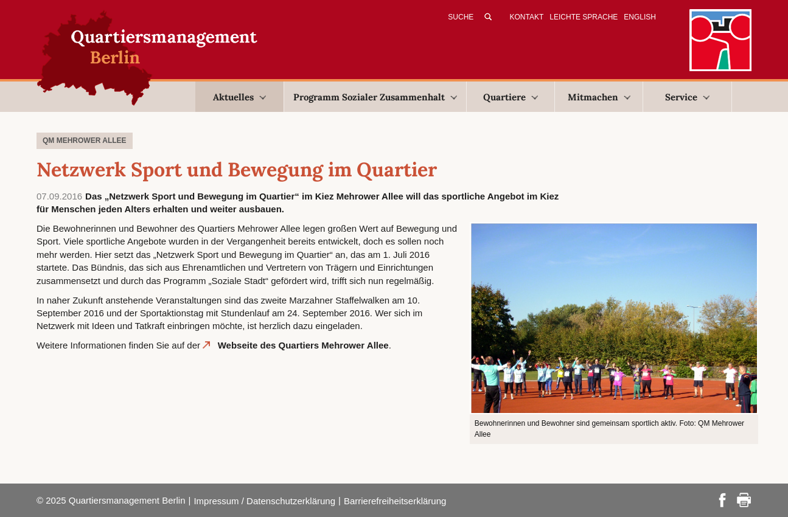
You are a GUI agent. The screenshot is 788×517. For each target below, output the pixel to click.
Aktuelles (239, 97)
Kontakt (527, 17)
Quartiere (510, 97)
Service (687, 97)
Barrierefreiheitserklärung (395, 501)
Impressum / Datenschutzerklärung (264, 501)
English (640, 17)
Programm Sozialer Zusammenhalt (375, 97)
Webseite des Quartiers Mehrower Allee (303, 345)
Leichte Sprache (583, 17)
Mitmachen (599, 97)
